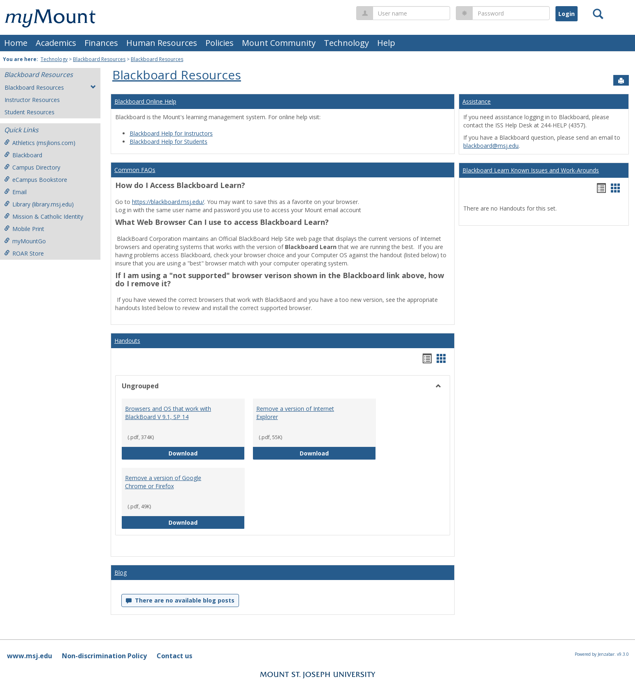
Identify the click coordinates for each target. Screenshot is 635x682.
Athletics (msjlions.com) (39, 143)
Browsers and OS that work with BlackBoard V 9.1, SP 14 (168, 413)
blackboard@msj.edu (491, 146)
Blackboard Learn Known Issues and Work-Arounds (530, 170)
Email (15, 192)
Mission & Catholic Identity (43, 216)
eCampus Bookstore (35, 180)
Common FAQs (134, 170)
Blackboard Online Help (145, 101)
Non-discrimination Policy (104, 655)
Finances (101, 42)
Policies (219, 42)
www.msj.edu (29, 655)
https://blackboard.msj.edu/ (168, 202)
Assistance (476, 101)
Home (15, 42)
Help (386, 42)
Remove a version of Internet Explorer (295, 413)
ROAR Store (24, 253)
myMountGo (25, 241)
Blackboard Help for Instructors (171, 133)
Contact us (174, 655)
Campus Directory (32, 167)
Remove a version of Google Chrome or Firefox (163, 482)
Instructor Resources (32, 100)
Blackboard (23, 155)
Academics (56, 42)
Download (206, 453)
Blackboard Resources (99, 59)
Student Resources (30, 112)
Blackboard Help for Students (168, 141)
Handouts (127, 340)
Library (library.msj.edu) (39, 204)
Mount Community (279, 42)
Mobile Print (24, 229)
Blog (120, 572)
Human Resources (161, 42)
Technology (346, 42)
